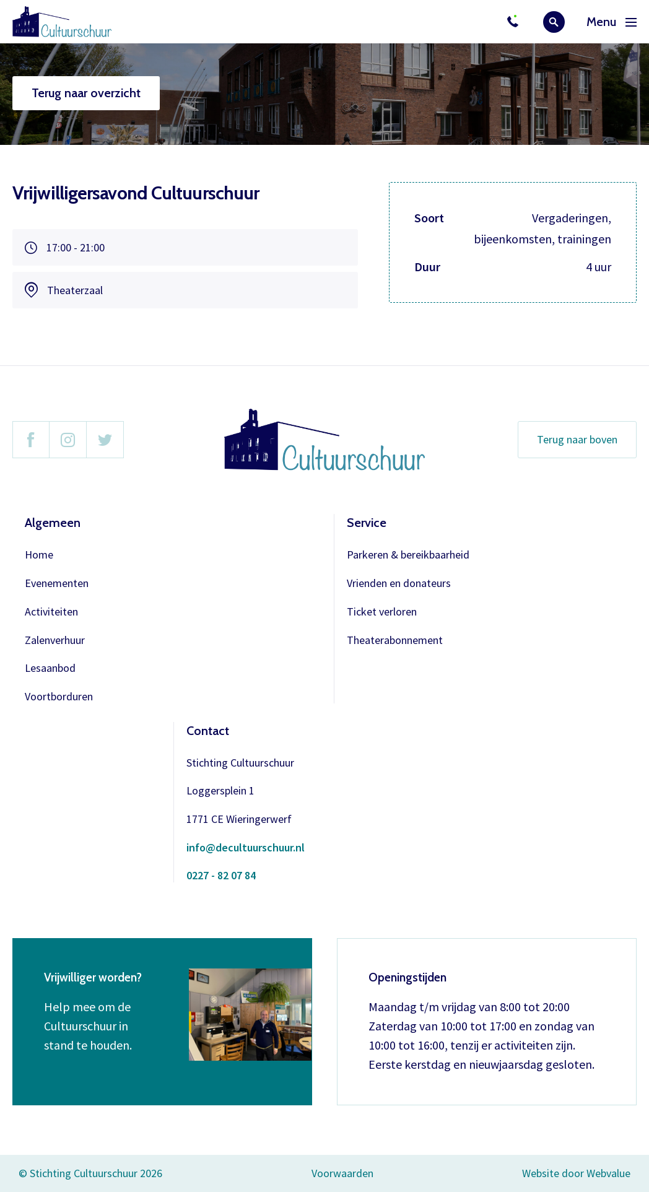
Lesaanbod (50, 668)
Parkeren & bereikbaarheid (408, 555)
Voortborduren (59, 696)
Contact (207, 730)
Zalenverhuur (55, 640)
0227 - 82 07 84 (221, 875)
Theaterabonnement (395, 640)
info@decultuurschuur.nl (245, 848)
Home (39, 555)
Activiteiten (51, 612)
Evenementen (57, 583)
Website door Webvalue (576, 1173)
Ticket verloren (382, 612)
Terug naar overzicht (86, 92)
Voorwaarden (342, 1173)
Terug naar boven (577, 439)
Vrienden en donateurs (399, 583)
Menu (611, 22)
